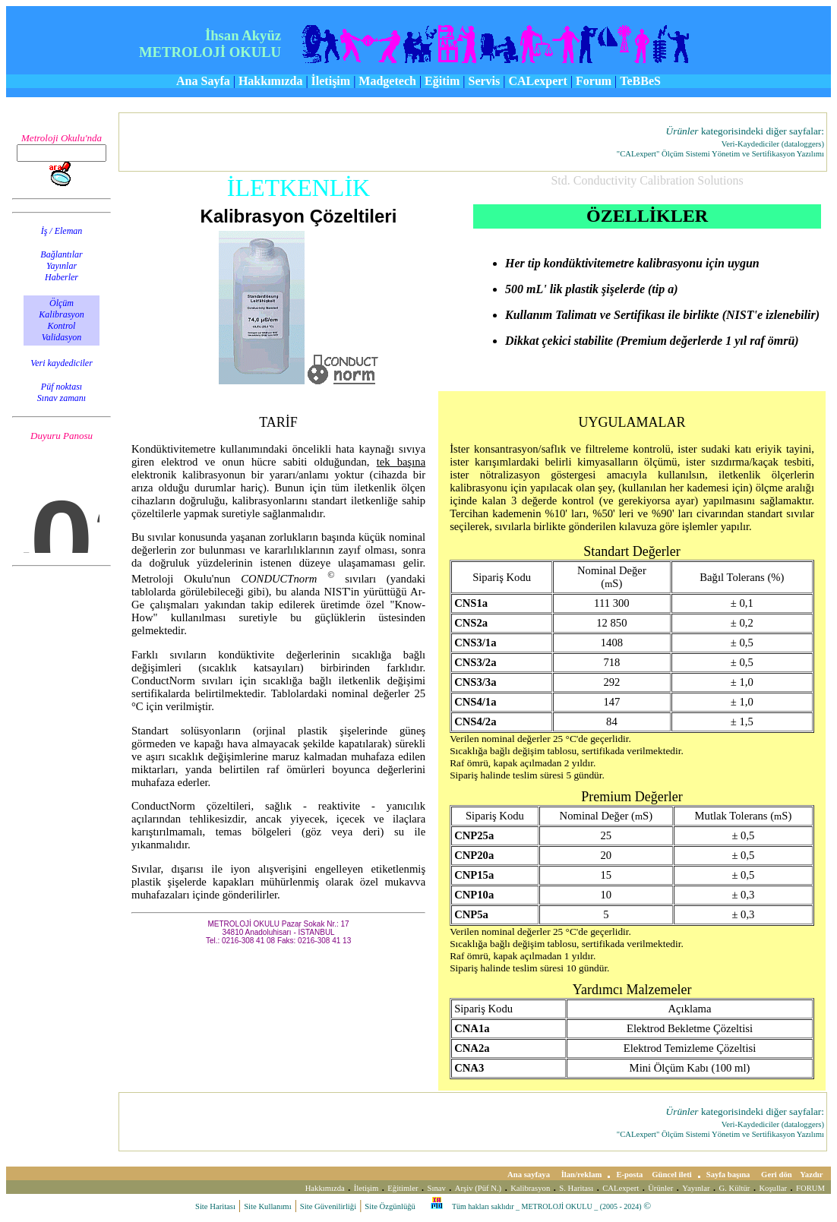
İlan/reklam (581, 1174)
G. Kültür (734, 1188)
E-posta (629, 1174)
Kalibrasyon (530, 1188)
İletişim (366, 1188)
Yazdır (812, 1174)
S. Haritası (576, 1188)
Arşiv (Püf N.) (478, 1188)
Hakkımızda (325, 1188)
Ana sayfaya (529, 1174)
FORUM (810, 1188)
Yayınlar (695, 1188)
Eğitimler (402, 1188)
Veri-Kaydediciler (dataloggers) (773, 144)
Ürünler (660, 1188)
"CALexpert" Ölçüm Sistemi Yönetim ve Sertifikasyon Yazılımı (720, 154)
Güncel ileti (671, 1174)
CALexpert (620, 1188)
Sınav (437, 1188)
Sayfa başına (729, 1174)
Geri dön (777, 1174)
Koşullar (773, 1188)
